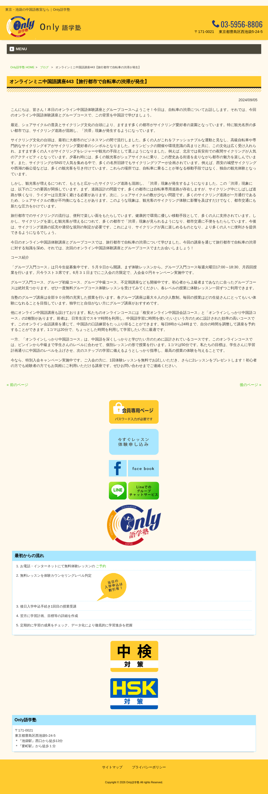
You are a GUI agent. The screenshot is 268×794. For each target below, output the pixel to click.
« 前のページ (17, 385)
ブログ (44, 67)
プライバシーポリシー (149, 767)
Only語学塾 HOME (22, 67)
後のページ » (250, 385)
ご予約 (101, 566)
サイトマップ (112, 767)
